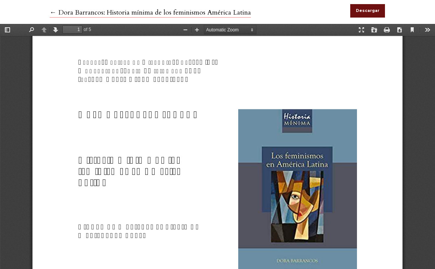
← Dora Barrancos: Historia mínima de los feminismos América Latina (150, 12)
